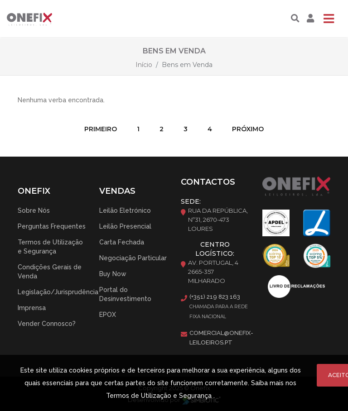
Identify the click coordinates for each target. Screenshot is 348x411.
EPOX (107, 314)
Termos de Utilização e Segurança (50, 247)
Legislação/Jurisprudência (58, 292)
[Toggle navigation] (328, 19)
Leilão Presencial (125, 226)
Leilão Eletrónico (125, 210)
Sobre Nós (34, 210)
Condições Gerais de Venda (50, 271)
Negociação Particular (133, 258)
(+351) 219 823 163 (214, 296)
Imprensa (32, 307)
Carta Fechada (121, 242)
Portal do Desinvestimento (125, 294)
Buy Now (112, 273)
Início (143, 65)
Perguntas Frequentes (52, 226)
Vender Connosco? (47, 323)
